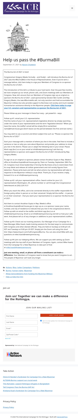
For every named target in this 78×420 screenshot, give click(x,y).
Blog (14, 267)
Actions (9, 267)
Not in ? (8, 338)
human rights (17, 270)
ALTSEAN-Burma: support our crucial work (20, 380)
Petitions (36, 267)
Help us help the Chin (14, 277)
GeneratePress (62, 417)
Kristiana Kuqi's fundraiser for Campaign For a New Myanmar (28, 390)
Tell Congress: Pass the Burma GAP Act (18, 387)
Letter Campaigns (24, 267)
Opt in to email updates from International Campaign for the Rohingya (56, 322)
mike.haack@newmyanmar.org (18, 247)
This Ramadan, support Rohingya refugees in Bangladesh (26, 384)
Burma (8, 270)
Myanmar (28, 270)
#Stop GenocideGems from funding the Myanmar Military (29, 274)
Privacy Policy (8, 407)
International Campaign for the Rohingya (26, 345)
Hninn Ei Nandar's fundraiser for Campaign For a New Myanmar (29, 377)
